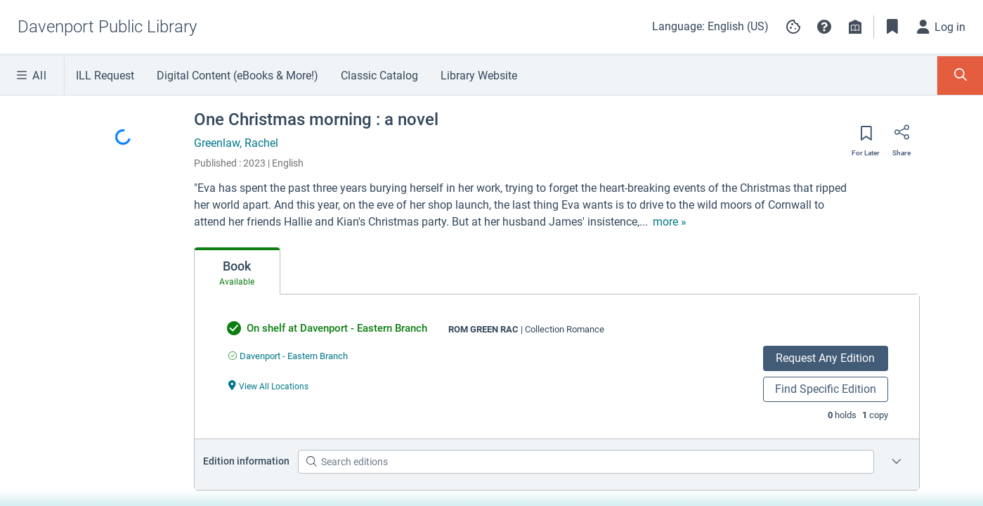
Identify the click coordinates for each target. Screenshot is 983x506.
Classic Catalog (379, 75)
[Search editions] (585, 462)
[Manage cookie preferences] (793, 26)
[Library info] (855, 26)
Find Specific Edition (825, 389)
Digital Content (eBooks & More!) (237, 75)
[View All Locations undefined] (268, 385)
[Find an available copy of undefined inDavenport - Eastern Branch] (288, 356)
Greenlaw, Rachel (236, 143)
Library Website (479, 75)
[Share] (901, 137)
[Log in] (941, 26)
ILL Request (105, 75)
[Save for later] (865, 137)
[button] (824, 26)
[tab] (237, 271)
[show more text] (670, 222)
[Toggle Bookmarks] (892, 26)
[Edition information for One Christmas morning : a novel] (897, 462)
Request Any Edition (825, 358)
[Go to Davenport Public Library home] (107, 26)
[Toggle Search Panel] (960, 75)
